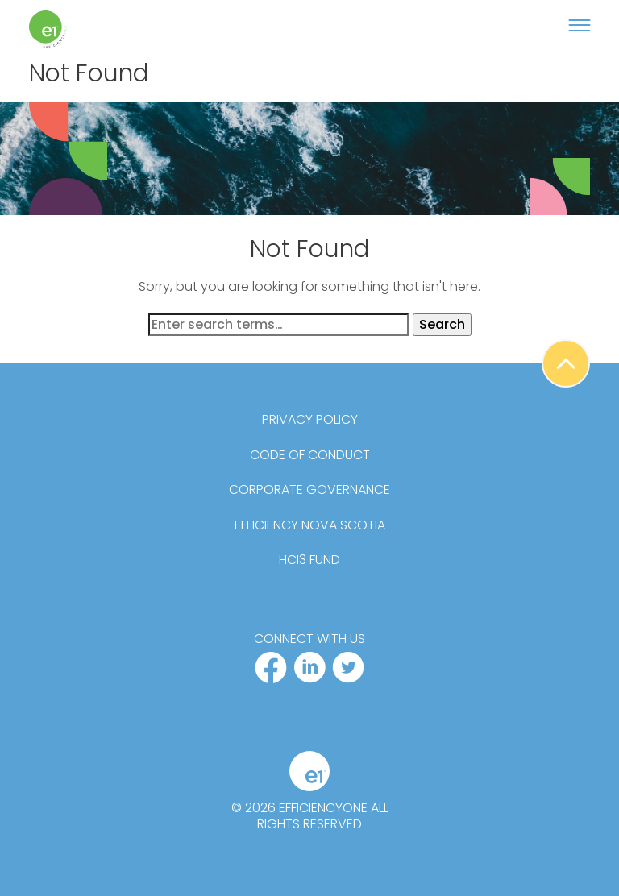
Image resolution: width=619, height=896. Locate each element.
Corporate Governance (309, 490)
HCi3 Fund (309, 560)
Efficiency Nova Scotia (310, 525)
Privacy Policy (310, 420)
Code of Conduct (310, 455)
